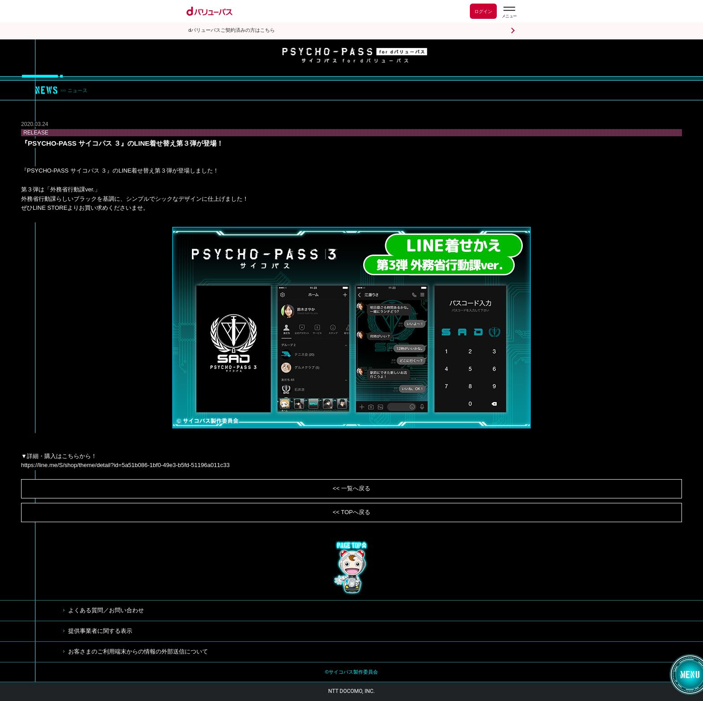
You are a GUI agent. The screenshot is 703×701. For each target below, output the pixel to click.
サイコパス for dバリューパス (354, 56)
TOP (351, 568)
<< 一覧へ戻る (351, 488)
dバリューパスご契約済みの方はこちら (231, 30)
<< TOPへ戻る (351, 512)
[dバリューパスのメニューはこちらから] (508, 12)
